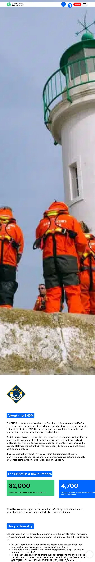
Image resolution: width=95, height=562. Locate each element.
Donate (77, 4)
